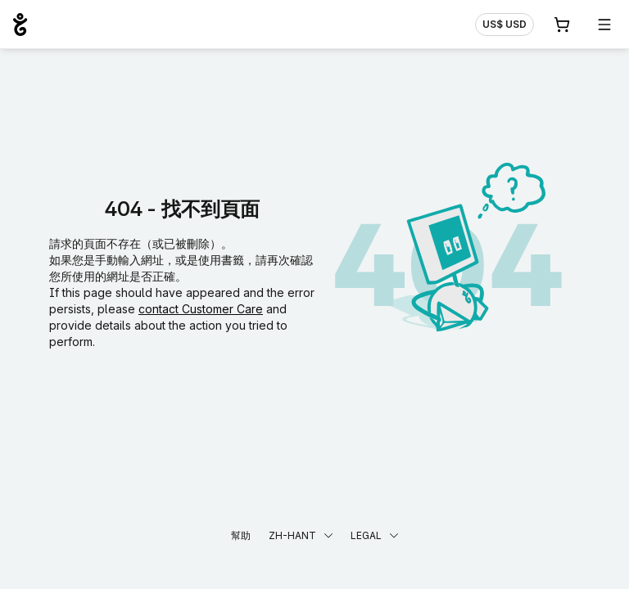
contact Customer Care (200, 309)
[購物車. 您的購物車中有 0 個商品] (562, 24)
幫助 (241, 535)
